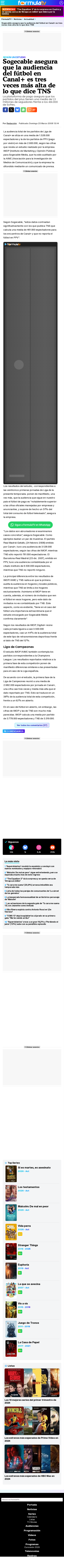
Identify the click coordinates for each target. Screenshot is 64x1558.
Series (32, 1513)
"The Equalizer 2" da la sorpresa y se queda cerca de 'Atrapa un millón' (30, 879)
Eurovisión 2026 (32, 1547)
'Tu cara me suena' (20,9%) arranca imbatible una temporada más (29, 886)
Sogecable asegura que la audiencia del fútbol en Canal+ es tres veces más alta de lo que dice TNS (31, 24)
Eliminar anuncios (32, 31)
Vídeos (32, 1535)
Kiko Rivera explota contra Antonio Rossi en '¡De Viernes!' (28, 910)
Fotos (32, 1539)
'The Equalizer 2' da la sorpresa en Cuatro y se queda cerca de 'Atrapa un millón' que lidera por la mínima (31, 11)
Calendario (32, 1516)
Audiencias (32, 1526)
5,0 (20, 1234)
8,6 (20, 1350)
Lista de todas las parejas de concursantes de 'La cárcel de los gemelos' (32, 892)
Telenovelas (32, 1551)
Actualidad (29, 19)
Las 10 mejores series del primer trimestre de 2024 (30, 1401)
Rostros (32, 1555)
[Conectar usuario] (61, 3)
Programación (32, 1530)
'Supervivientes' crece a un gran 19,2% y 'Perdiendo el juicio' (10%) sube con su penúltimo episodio (31, 923)
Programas (32, 1544)
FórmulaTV (6, 19)
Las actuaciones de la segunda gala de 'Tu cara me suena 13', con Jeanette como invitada (32, 904)
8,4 (20, 1311)
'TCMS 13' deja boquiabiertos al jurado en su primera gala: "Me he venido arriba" (30, 916)
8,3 (20, 1253)
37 (33, 109)
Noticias (18, 19)
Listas (32, 1519)
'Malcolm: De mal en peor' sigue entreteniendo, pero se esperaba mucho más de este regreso (31, 873)
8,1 (20, 1273)
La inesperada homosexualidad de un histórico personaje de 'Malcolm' (32, 898)
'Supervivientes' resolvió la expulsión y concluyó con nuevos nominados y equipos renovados (29, 867)
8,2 (20, 1331)
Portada (32, 1504)
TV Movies (32, 1522)
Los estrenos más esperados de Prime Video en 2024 (31, 1439)
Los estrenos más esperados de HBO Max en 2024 (30, 1477)
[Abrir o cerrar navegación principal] (3, 2)
